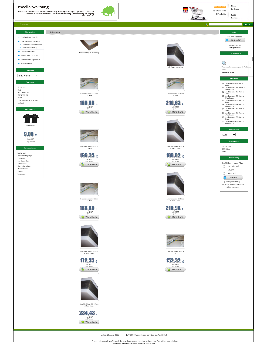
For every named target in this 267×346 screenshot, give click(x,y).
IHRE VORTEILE (24, 92)
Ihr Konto (235, 9)
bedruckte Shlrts (26, 64)
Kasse (233, 15)
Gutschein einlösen (24, 166)
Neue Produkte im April (55, 75)
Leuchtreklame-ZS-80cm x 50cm (89, 147)
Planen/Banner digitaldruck (30, 60)
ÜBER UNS (22, 87)
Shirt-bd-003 (30, 125)
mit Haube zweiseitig (29, 47)
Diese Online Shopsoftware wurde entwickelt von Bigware (133, 343)
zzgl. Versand (31, 142)
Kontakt (234, 18)
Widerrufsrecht (23, 169)
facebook (21, 103)
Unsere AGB (22, 163)
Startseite (24, 24)
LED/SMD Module (28, 52)
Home (233, 6)
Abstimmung (235, 182)
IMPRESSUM (23, 95)
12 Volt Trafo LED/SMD (29, 56)
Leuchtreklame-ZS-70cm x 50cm (89, 95)
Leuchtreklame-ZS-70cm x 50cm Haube (175, 147)
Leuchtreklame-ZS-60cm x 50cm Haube (89, 252)
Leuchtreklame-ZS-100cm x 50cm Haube (89, 305)
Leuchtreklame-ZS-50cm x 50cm (175, 252)
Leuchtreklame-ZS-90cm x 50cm (175, 95)
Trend (227, 182)
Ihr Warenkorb (220, 7)
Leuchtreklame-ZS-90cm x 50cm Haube (175, 200)
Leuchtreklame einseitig (29, 37)
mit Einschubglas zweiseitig (32, 44)
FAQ (19, 90)
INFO (20, 98)
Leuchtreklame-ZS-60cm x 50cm (89, 200)
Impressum (21, 174)
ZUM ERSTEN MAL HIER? (28, 100)
